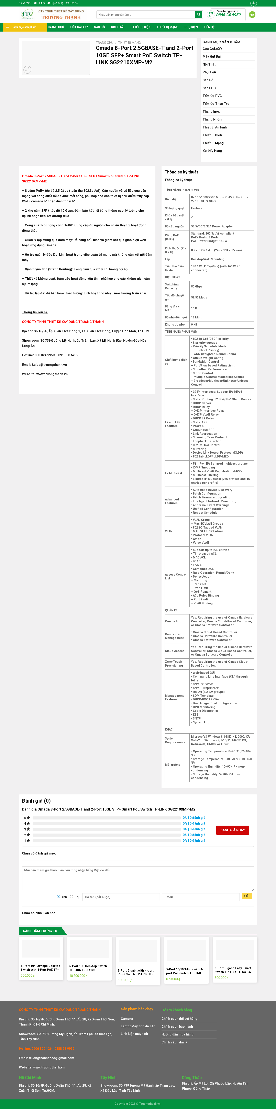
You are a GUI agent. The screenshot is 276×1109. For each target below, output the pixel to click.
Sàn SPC (209, 88)
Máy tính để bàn (143, 1026)
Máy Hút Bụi (212, 56)
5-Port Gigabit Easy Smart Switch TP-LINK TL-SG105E (234, 970)
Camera (127, 1019)
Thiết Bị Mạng (167, 27)
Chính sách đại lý (174, 1042)
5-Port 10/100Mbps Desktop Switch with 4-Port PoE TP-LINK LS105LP (40, 969)
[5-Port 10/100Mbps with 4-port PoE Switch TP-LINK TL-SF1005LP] (186, 950)
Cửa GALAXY (79, 27)
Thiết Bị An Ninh (215, 127)
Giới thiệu (25, 3)
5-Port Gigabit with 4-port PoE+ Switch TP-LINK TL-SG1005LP (136, 974)
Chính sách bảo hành (177, 1027)
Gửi (246, 896)
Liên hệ (72, 3)
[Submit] (198, 14)
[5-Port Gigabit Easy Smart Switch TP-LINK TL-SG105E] (235, 950)
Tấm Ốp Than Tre (216, 104)
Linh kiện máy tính (134, 1034)
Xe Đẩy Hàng (212, 151)
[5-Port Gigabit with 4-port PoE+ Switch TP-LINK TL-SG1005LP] (138, 951)
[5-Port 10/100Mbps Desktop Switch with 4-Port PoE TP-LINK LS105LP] (41, 949)
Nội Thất (118, 27)
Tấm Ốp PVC (212, 96)
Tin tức (39, 3)
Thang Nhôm (212, 119)
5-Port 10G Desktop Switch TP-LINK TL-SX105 (88, 968)
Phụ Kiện (191, 27)
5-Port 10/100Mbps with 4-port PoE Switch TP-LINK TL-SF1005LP (184, 973)
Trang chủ (55, 27)
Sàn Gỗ (99, 27)
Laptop (126, 1026)
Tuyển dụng (55, 3)
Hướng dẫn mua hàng (178, 1034)
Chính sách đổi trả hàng (179, 1019)
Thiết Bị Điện (141, 27)
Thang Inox (211, 111)
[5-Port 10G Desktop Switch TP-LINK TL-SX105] (89, 949)
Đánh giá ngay (232, 830)
